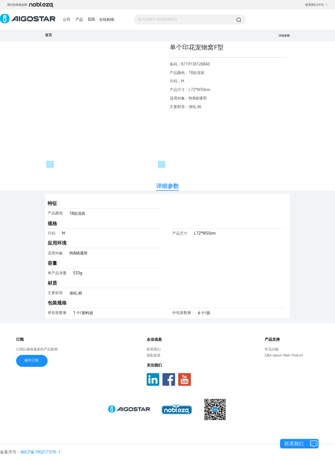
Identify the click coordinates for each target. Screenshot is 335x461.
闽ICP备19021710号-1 (41, 452)
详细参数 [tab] (167, 186)
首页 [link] (48, 35)
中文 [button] (323, 4)
